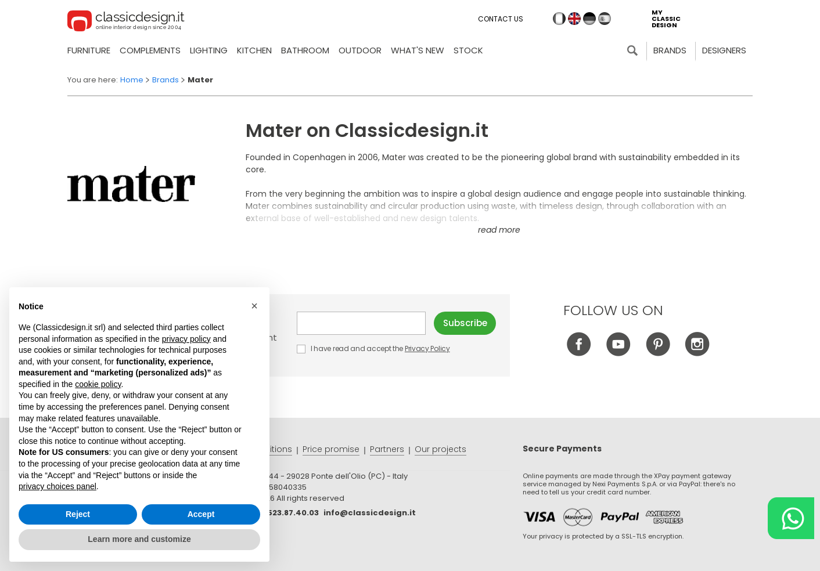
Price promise (331, 449)
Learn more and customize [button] (139, 539)
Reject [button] (78, 514)
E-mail (361, 323)
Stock (468, 50)
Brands (669, 50)
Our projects (440, 449)
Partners (387, 449)
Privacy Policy (427, 348)
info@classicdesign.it (369, 512)
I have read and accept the (374, 348)
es (604, 18)
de (589, 18)
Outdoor (360, 50)
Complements (150, 50)
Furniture (88, 50)
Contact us (500, 19)
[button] (254, 306)
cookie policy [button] (98, 384)
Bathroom (305, 50)
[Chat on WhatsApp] (791, 518)
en (574, 18)
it (559, 18)
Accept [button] (201, 514)
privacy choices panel (57, 486)
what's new (417, 50)
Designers (724, 50)
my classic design (666, 18)
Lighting (209, 50)
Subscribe (465, 323)
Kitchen (254, 50)
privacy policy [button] (186, 339)
